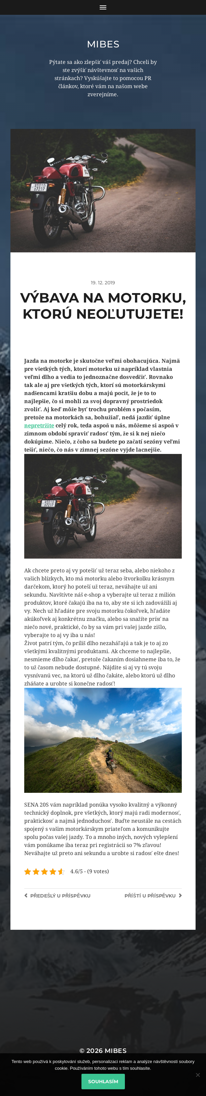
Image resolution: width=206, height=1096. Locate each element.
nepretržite (39, 425)
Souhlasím (103, 1082)
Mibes (103, 44)
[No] (197, 1074)
